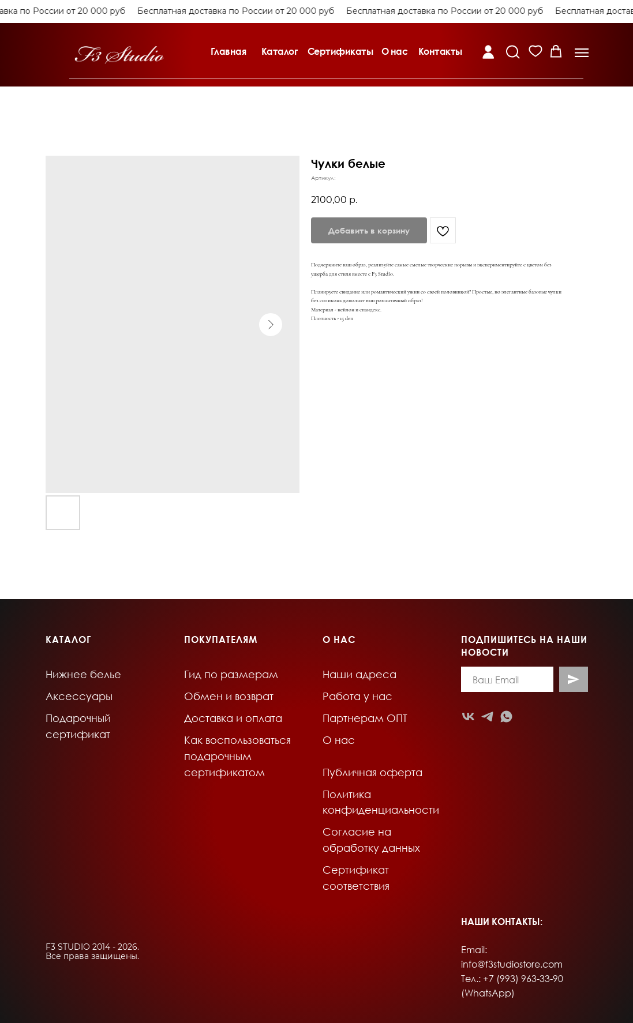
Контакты (440, 51)
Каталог (279, 51)
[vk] (468, 716)
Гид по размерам (231, 674)
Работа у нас (357, 696)
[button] (582, 52)
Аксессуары (79, 696)
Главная (228, 51)
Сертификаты (340, 51)
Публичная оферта (372, 772)
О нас (394, 51)
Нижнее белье (83, 674)
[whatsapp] (506, 716)
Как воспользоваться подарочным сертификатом (237, 756)
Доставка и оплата (233, 718)
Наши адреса (359, 674)
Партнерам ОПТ (365, 718)
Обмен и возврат (229, 696)
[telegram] (487, 716)
